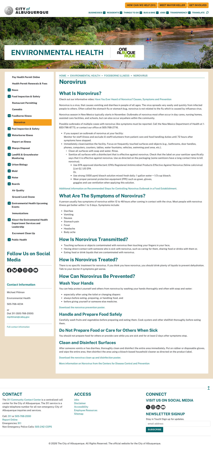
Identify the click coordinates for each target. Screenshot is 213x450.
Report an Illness (21, 141)
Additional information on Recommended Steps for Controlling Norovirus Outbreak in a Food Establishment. (118, 188)
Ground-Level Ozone (23, 196)
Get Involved (198, 5)
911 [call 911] (19, 423)
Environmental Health (85, 75)
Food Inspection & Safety (26, 96)
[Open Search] (207, 13)
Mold (15, 171)
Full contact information (18, 327)
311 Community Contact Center (24, 399)
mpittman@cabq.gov (18, 317)
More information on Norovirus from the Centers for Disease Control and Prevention (104, 363)
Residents (114, 12)
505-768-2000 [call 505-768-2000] (23, 416)
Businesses (97, 12)
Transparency (180, 12)
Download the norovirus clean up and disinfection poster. (90, 357)
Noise (15, 177)
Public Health (19, 239)
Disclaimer (80, 403)
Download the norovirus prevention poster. (82, 307)
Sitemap (78, 413)
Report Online (10, 419)
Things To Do (133, 12)
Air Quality (18, 190)
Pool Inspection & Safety (25, 128)
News (15, 90)
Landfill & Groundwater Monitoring (25, 156)
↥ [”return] (209, 388)
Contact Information (21, 284)
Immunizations (20, 213)
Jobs (164, 12)
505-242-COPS (43, 426)
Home (62, 75)
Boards (16, 184)
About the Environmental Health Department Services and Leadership (30, 223)
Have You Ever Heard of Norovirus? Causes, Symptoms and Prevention (133, 99)
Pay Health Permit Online (26, 77)
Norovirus (19, 122)
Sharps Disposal (21, 148)
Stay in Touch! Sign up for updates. (165, 419)
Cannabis (17, 109)
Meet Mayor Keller (172, 5)
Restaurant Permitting (24, 103)
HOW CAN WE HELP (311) (141, 5)
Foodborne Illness (116, 75)
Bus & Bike (151, 12)
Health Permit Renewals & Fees (29, 83)
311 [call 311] (9, 416)
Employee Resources (85, 410)
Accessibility (81, 406)
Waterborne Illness (22, 135)
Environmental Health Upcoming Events (30, 205)
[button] (198, 12)
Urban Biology (20, 164)
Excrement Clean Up (23, 233)
